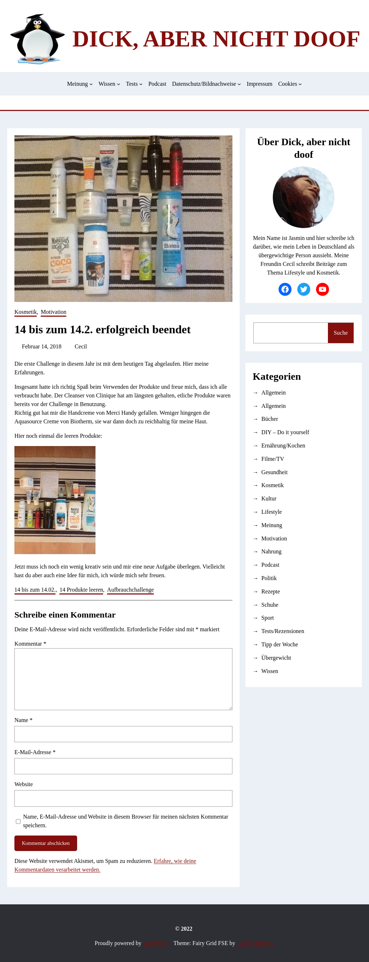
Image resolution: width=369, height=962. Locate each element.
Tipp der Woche (279, 644)
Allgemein (273, 392)
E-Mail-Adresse (34, 752)
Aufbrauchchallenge (130, 590)
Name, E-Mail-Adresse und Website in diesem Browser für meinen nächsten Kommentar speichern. (125, 821)
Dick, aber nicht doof (216, 39)
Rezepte (270, 591)
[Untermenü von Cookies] (300, 84)
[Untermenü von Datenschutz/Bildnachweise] (239, 84)
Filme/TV (272, 459)
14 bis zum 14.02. (34, 590)
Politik (269, 578)
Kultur (268, 498)
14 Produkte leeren (81, 590)
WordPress (155, 943)
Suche (341, 333)
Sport (267, 618)
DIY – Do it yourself (285, 432)
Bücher (269, 419)
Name (23, 720)
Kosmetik (25, 312)
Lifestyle (271, 512)
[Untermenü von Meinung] (91, 84)
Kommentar (30, 644)
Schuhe (269, 605)
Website (23, 784)
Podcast (270, 565)
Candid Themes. (256, 943)
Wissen (269, 671)
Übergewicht (276, 658)
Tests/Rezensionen (282, 631)
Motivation (53, 312)
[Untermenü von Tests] (141, 84)
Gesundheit (274, 472)
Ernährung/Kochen (283, 445)
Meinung (271, 525)
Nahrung (271, 551)
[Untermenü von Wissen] (118, 84)
